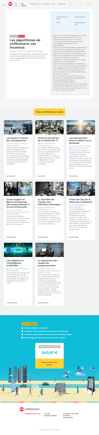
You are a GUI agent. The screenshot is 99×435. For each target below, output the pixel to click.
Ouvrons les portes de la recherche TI (48, 139)
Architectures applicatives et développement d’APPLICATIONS (18, 212)
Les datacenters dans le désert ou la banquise (80, 140)
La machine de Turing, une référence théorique (49, 202)
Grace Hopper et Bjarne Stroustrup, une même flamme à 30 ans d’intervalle (17, 203)
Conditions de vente (71, 414)
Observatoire (34, 4)
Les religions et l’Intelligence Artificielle (15, 263)
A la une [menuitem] (15, 5)
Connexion (80, 4)
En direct (24, 5)
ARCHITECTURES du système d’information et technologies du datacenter (80, 148)
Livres (54, 4)
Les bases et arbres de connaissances (17, 139)
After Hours (70, 4)
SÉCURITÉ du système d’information (30, 51)
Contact (47, 414)
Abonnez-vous (89, 4)
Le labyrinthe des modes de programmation (47, 263)
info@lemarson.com (33, 414)
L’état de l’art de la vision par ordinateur (81, 200)
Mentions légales (50, 416)
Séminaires (62, 4)
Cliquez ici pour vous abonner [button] (49, 363)
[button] (4, 5)
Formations (45, 4)
